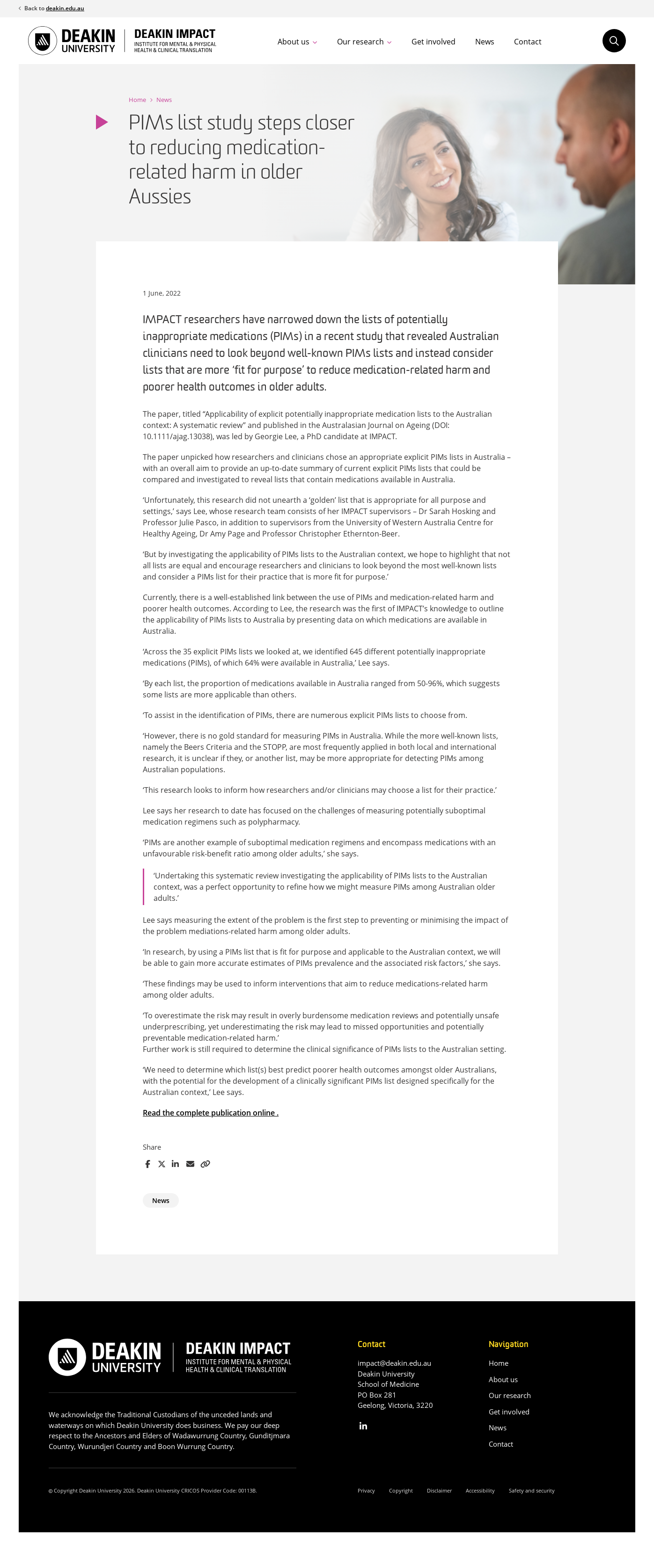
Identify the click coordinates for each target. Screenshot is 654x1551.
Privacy (366, 1490)
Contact (528, 41)
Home (137, 99)
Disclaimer (439, 1490)
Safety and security (532, 1490)
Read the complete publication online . (211, 1113)
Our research (360, 41)
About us (293, 41)
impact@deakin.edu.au (394, 1363)
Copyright (401, 1490)
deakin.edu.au (65, 8)
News (484, 41)
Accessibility (480, 1490)
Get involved (434, 41)
